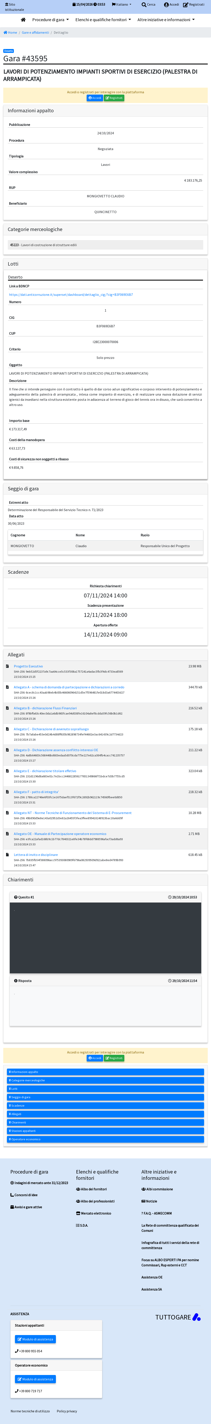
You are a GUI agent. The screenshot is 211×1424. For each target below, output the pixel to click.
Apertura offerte (106, 625)
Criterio (15, 349)
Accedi (95, 98)
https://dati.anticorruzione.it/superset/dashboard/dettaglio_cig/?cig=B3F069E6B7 (71, 294)
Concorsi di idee (23, 1195)
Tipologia (16, 156)
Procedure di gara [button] (48, 19)
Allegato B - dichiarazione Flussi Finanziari (45, 708)
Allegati (15, 1114)
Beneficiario (18, 203)
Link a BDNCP (19, 286)
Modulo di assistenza (35, 1339)
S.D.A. (82, 1225)
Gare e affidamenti (35, 32)
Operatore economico (25, 1139)
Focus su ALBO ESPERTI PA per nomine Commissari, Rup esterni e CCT (170, 1262)
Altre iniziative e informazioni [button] (164, 19)
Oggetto (15, 365)
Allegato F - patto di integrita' (36, 792)
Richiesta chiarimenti (106, 586)
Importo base (19, 420)
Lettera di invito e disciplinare (36, 854)
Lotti (13, 1089)
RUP (12, 187)
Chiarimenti (17, 1122)
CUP (12, 333)
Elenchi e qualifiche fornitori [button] (101, 19)
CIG (11, 317)
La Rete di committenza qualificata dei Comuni (170, 1228)
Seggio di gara (19, 1097)
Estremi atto (18, 502)
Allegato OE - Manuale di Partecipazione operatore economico (60, 834)
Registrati (114, 98)
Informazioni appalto (23, 1072)
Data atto (16, 516)
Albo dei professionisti (95, 1201)
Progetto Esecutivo (28, 666)
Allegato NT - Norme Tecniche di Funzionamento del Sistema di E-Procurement (73, 813)
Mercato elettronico (93, 1213)
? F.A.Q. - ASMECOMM (156, 1213)
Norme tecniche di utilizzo (30, 1411)
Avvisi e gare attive (26, 1207)
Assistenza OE (151, 1277)
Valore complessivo (23, 172)
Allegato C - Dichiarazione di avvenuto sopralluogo (51, 729)
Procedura (16, 140)
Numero (15, 302)
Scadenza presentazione (106, 605)
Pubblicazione (19, 124)
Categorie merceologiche (27, 1080)
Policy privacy (67, 1411)
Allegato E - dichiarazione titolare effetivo (45, 771)
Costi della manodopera (27, 440)
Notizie (149, 1201)
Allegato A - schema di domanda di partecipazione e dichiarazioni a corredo (69, 687)
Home (10, 32)
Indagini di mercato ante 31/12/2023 (39, 1183)
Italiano (120, 4)
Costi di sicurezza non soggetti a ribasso (39, 459)
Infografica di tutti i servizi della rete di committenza (170, 1245)
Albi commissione (157, 1189)
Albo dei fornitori (91, 1189)
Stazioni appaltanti (22, 1131)
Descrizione (17, 381)
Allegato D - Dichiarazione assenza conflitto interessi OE (56, 750)
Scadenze (16, 1105)
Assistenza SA (151, 1289)
